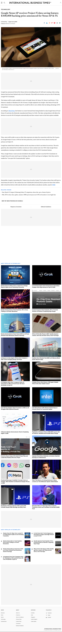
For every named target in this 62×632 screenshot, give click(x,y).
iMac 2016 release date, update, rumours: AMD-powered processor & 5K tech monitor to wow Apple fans (29, 194)
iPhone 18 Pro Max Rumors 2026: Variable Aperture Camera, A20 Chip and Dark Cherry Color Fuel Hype (44, 550)
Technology (3, 619)
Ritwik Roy (4, 21)
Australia (32, 612)
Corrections (18, 623)
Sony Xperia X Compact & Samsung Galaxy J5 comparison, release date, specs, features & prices (26, 192)
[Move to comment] (60, 23)
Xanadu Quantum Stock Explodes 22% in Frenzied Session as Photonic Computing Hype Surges (43, 542)
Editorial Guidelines (46, 206)
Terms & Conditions (20, 617)
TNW (53, 185)
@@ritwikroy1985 (13, 21)
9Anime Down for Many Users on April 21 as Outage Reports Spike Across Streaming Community (13, 534)
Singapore (33, 617)
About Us (18, 612)
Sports (2, 617)
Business (3, 612)
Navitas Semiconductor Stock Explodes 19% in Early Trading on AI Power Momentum (12, 542)
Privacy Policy (18, 619)
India (32, 615)
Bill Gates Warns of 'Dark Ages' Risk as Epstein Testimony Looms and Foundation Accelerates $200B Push (45, 507)
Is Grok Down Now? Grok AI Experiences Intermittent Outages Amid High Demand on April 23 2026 (44, 534)
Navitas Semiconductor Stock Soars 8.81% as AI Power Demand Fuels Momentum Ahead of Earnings (13, 550)
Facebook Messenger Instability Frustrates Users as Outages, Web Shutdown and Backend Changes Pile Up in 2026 (15, 482)
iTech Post (12, 111)
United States (33, 621)
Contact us (18, 615)
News (2, 615)
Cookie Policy (18, 621)
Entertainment (3, 621)
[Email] (57, 23)
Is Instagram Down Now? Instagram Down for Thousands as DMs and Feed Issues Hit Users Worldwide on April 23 (13, 384)
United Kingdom (34, 619)
